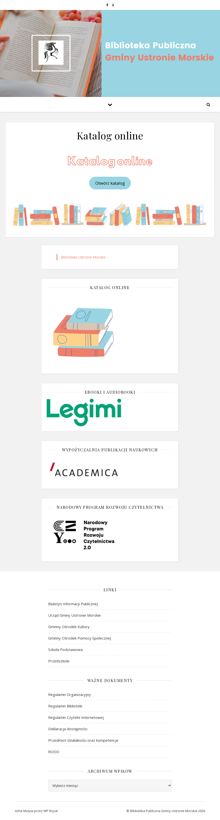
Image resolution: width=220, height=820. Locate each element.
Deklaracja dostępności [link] (67, 728)
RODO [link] (53, 751)
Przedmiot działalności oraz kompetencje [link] (83, 740)
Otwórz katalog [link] (110, 183)
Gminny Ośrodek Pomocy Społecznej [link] (79, 638)
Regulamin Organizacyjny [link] (69, 694)
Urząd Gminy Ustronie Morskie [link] (74, 615)
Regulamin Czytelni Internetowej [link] (76, 717)
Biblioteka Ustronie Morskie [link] (83, 257)
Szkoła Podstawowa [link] (65, 649)
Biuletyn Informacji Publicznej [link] (73, 603)
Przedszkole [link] (59, 660)
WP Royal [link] (50, 811)
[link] (107, 5)
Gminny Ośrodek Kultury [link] (69, 626)
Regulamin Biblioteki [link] (65, 705)
